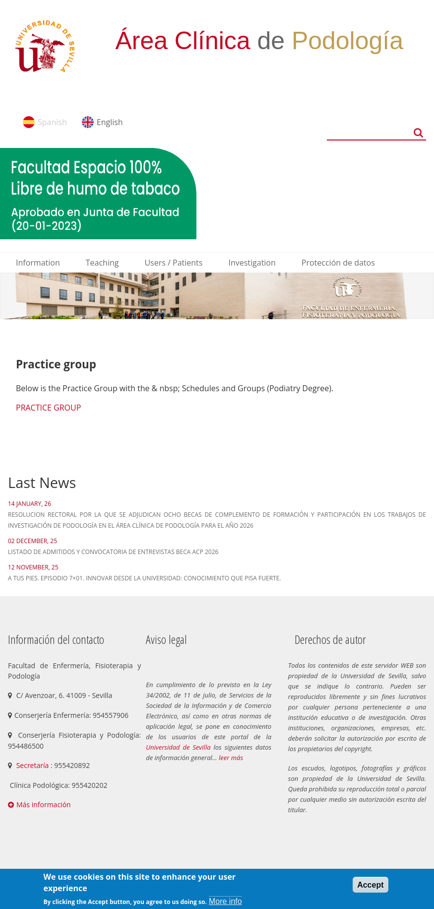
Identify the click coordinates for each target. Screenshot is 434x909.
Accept (370, 885)
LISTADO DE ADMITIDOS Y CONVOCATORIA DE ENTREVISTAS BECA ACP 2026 (113, 552)
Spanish (52, 122)
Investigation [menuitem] (251, 262)
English (110, 122)
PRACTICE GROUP (48, 407)
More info (225, 901)
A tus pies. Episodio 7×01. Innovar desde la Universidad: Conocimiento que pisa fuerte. (144, 578)
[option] (217, 296)
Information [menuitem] (38, 262)
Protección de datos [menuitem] (338, 262)
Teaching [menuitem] (102, 262)
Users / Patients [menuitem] (173, 262)
